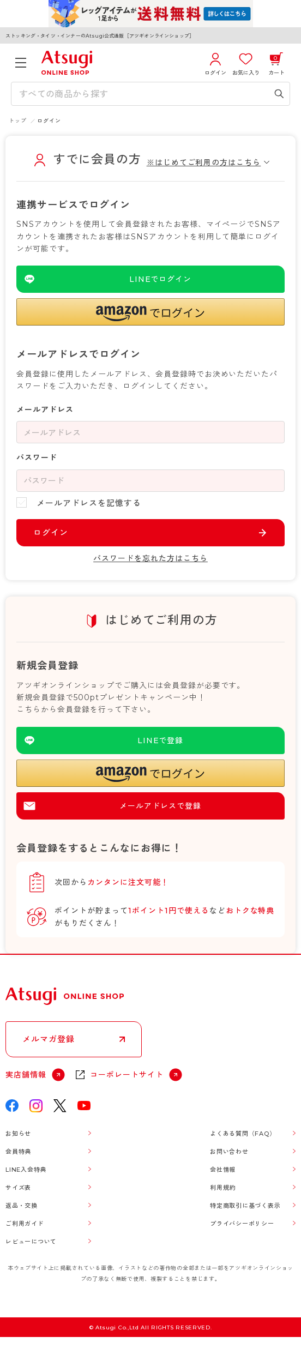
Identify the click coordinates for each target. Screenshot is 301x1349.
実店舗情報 (25, 1075)
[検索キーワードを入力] (142, 93)
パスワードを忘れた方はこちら (150, 558)
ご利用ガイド (24, 1223)
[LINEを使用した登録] (150, 740)
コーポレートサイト (127, 1075)
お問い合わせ (229, 1151)
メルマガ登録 (48, 1039)
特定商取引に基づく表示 (245, 1205)
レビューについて (31, 1241)
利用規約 (223, 1187)
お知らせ (18, 1133)
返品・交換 (21, 1205)
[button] (150, 312)
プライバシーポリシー (242, 1223)
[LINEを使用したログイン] (150, 279)
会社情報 (223, 1169)
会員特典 (18, 1151)
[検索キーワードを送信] (279, 93)
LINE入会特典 (25, 1169)
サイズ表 (18, 1187)
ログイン (50, 532)
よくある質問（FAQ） (242, 1133)
